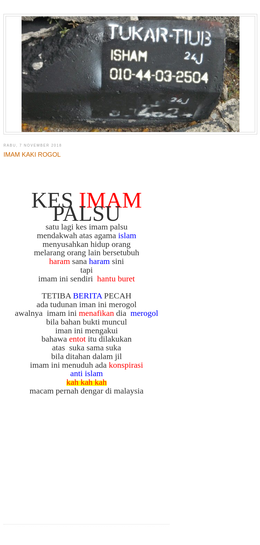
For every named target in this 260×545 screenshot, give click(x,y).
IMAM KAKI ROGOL (32, 154)
